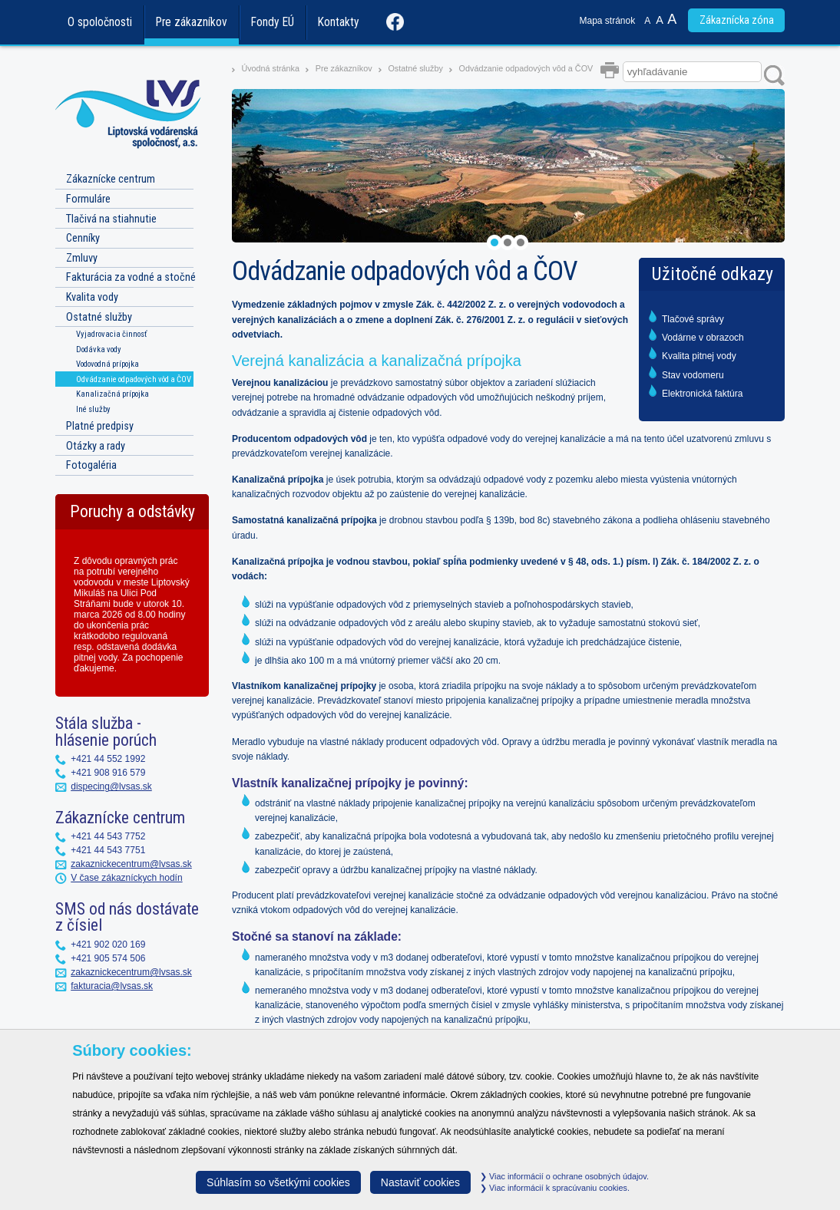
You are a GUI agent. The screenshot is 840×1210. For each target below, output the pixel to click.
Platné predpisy (100, 426)
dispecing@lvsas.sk (111, 786)
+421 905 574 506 (108, 958)
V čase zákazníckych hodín (126, 877)
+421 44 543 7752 (108, 836)
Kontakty (338, 22)
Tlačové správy (693, 319)
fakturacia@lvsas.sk (112, 986)
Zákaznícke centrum (110, 179)
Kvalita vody (92, 297)
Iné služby (93, 409)
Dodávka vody (98, 349)
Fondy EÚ (272, 22)
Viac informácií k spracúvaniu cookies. (555, 1187)
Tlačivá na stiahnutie (111, 219)
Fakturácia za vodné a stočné (131, 277)
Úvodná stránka (270, 68)
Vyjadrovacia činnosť (111, 334)
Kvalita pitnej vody (699, 356)
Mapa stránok (608, 20)
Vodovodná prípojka (107, 364)
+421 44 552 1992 (108, 758)
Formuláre (88, 199)
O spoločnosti (100, 22)
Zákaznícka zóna (736, 20)
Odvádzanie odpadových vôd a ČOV (526, 68)
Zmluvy (82, 258)
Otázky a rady (95, 446)
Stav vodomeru (693, 375)
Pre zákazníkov (191, 22)
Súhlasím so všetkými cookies (278, 1182)
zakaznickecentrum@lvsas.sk (131, 864)
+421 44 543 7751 (108, 850)
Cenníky (83, 238)
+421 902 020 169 (108, 944)
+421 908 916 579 (108, 772)
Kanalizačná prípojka (112, 394)
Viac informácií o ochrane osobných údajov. (564, 1176)
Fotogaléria (91, 465)
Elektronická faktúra (702, 393)
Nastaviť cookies (420, 1182)
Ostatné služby (415, 68)
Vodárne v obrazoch (703, 337)
